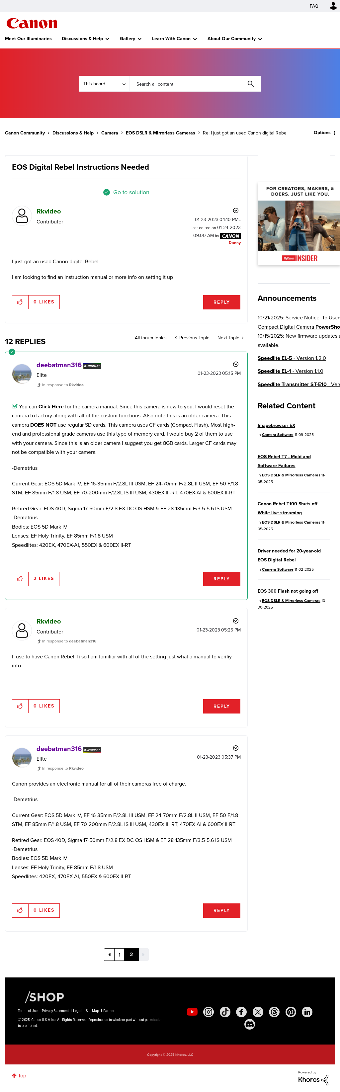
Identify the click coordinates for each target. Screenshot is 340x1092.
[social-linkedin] (307, 1012)
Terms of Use (28, 1011)
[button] (20, 302)
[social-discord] (249, 1024)
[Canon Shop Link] (41, 996)
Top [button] (22, 1075)
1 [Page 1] (119, 954)
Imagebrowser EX (276, 425)
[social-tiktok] (225, 1012)
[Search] (195, 84)
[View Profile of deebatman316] (59, 365)
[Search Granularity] (104, 84)
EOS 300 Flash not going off (288, 591)
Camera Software (278, 435)
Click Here (51, 406)
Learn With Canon (171, 38)
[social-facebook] (241, 1012)
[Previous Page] (109, 954)
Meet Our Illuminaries (28, 38)
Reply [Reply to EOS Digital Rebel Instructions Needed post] (221, 302)
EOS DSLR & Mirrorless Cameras (160, 132)
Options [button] (322, 132)
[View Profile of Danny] (235, 242)
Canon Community (32, 23)
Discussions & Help (82, 38)
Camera (109, 132)
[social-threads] (274, 1012)
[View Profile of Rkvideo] (49, 211)
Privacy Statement (55, 1011)
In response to (63, 384)
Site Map (92, 1011)
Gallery (127, 38)
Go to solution (131, 192)
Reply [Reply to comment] (221, 578)
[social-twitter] (258, 1012)
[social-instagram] (208, 1012)
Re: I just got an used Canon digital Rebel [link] (245, 132)
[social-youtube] (192, 1012)
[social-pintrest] (291, 1012)
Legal (77, 1011)
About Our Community (232, 38)
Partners (110, 1011)
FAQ (314, 6)
